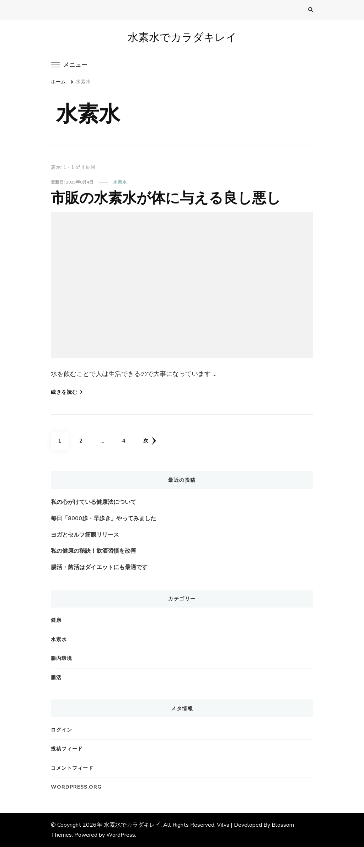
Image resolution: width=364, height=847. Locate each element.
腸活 (56, 677)
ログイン (61, 730)
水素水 (120, 182)
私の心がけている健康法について (93, 502)
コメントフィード (72, 768)
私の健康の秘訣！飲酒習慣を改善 (93, 551)
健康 (56, 620)
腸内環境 (61, 658)
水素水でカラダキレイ (182, 37)
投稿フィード (67, 748)
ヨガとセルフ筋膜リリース (85, 535)
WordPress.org (76, 787)
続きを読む (67, 392)
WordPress (120, 835)
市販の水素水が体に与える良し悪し (166, 197)
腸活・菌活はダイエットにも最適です (99, 567)
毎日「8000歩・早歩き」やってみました (103, 518)
